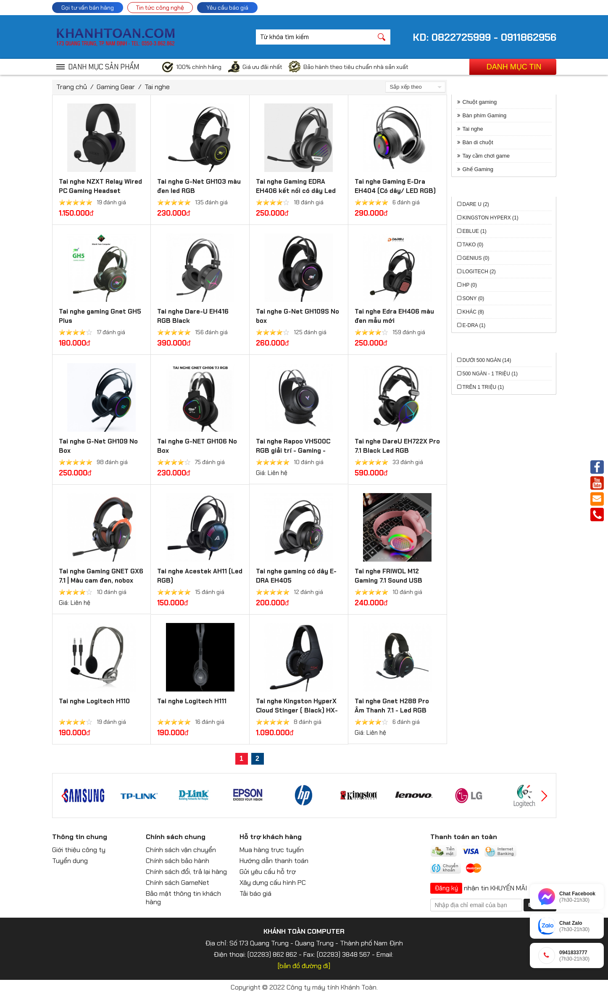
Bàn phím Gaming (485, 115)
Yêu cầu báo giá (227, 7)
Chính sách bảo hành (177, 860)
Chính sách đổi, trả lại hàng (186, 871)
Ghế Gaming (478, 169)
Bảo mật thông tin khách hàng (183, 897)
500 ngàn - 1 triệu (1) (490, 374)
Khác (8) (473, 312)
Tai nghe (157, 86)
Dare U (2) (476, 204)
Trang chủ (71, 86)
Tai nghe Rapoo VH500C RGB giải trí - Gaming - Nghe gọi (293, 450)
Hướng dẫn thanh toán (274, 860)
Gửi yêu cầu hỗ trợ (268, 871)
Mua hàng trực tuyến (272, 849)
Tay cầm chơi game (486, 156)
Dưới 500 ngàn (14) (487, 360)
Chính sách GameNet (177, 882)
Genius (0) (476, 258)
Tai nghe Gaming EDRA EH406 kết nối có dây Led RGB (296, 190)
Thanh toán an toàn (463, 836)
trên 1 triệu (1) (483, 387)
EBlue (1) (475, 231)
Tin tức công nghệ (160, 7)
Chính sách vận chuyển (181, 849)
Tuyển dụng (70, 860)
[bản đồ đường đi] (304, 965)
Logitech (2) (479, 271)
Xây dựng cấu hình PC (273, 882)
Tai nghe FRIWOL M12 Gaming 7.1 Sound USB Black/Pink (388, 580)
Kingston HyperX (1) (491, 218)
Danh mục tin (514, 67)
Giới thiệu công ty (78, 849)
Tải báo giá (255, 893)
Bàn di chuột (478, 142)
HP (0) (470, 285)
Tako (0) (473, 245)
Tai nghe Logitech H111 (191, 701)
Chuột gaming (480, 102)
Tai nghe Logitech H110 (94, 701)
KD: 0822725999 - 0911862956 (484, 37)
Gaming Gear (116, 86)
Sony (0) (473, 298)
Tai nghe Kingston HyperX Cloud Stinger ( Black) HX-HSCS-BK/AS (297, 710)
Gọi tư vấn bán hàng (87, 7)
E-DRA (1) (474, 325)
